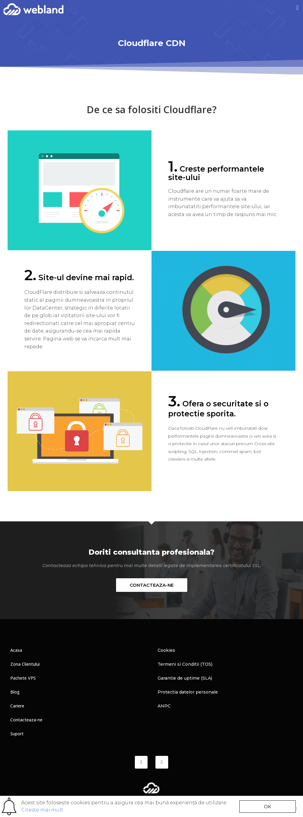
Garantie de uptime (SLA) (185, 678)
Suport (17, 734)
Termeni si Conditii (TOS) (185, 664)
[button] (297, 7)
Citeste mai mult (42, 810)
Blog (15, 692)
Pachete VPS (23, 678)
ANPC (164, 706)
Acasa (16, 650)
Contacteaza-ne (26, 720)
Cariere (17, 706)
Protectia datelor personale (188, 692)
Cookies (166, 650)
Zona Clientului (25, 664)
